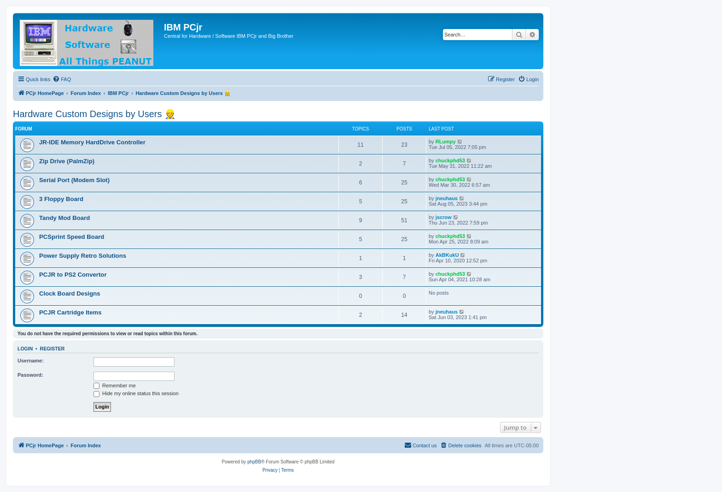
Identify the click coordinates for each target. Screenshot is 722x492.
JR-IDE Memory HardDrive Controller (92, 142)
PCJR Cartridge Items (70, 312)
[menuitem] (61, 79)
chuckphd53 (450, 160)
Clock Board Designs (69, 293)
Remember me (114, 385)
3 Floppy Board (61, 199)
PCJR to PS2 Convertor (73, 274)
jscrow (444, 217)
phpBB (254, 461)
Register (52, 348)
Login (25, 348)
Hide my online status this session (136, 393)
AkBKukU (447, 255)
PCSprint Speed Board (71, 236)
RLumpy (446, 141)
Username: (30, 360)
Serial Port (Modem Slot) (74, 180)
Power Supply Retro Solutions (82, 255)
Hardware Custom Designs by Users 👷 (94, 114)
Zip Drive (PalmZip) (66, 161)
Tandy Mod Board (64, 217)
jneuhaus (447, 198)
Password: (30, 375)
